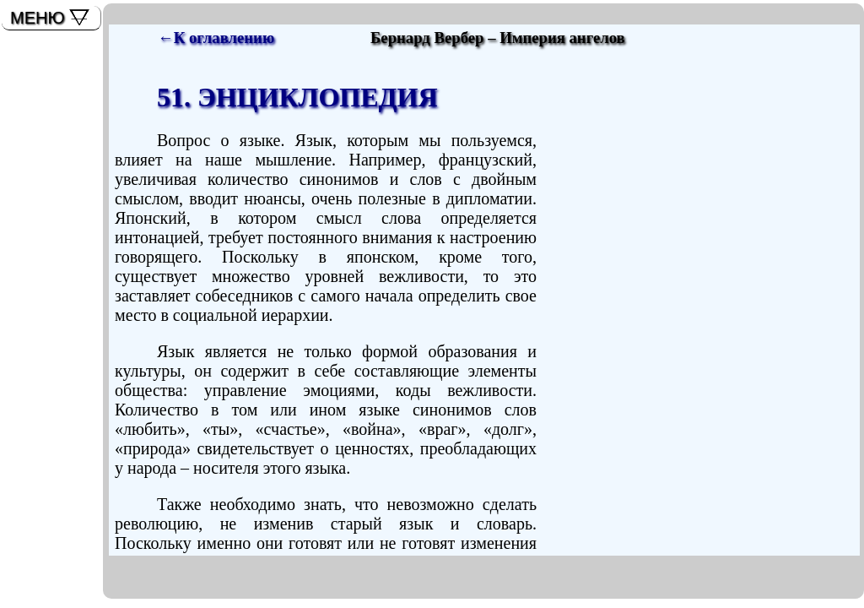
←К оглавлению (216, 37)
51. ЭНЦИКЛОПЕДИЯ (297, 97)
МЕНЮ (37, 17)
